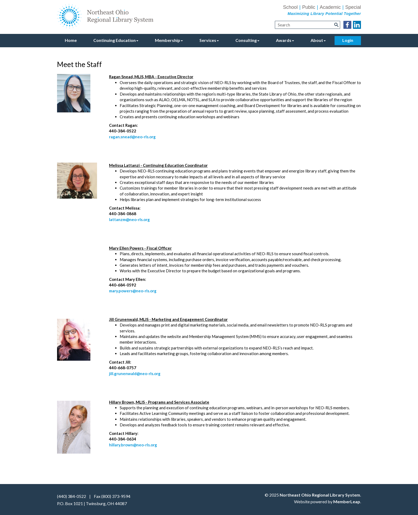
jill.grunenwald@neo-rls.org (134, 373)
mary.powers (120, 290)
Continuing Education (115, 40)
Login (347, 40)
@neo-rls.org (144, 290)
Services (209, 40)
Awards (285, 40)
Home (71, 40)
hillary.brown (121, 444)
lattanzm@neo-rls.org (129, 219)
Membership (169, 40)
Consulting (247, 40)
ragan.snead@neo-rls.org (132, 136)
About (318, 40)
